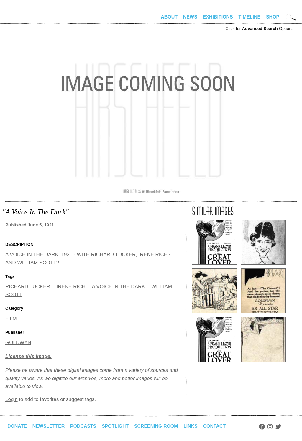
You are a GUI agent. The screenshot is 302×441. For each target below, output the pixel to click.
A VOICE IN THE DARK (118, 286)
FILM (11, 318)
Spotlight (115, 426)
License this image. (28, 356)
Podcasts (83, 426)
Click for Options (259, 28)
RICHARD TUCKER (27, 286)
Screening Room (157, 426)
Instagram (271, 427)
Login (11, 399)
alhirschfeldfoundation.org (23, 19)
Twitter (280, 427)
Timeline (250, 16)
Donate (17, 426)
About (169, 16)
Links (191, 426)
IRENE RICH (71, 286)
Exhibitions (218, 16)
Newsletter (48, 426)
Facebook (263, 427)
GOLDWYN (18, 342)
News (190, 16)
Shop (272, 16)
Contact (215, 426)
